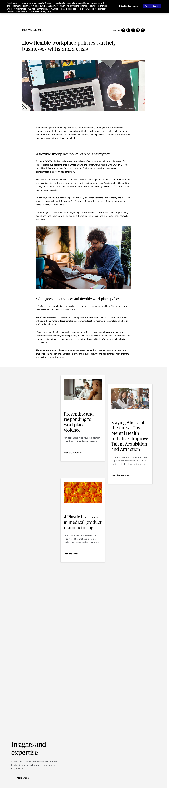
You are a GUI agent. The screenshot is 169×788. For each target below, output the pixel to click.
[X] (143, 30)
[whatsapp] (138, 30)
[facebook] (123, 30)
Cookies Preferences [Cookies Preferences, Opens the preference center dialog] (129, 6)
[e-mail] (133, 30)
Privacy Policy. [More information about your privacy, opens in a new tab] (46, 12)
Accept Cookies (153, 6)
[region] (84, 6)
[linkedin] (128, 30)
